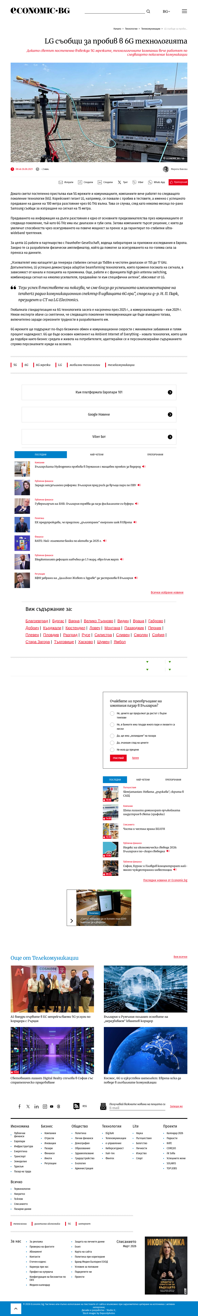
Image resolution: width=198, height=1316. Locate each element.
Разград (70, 635)
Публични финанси (44, 481)
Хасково (85, 642)
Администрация (84, 1168)
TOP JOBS (172, 1168)
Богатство (141, 1143)
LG (60, 365)
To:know (18, 1199)
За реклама (36, 1241)
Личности (141, 1148)
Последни (40, 454)
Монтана (112, 628)
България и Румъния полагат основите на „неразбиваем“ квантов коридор (136, 1019)
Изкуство (141, 1153)
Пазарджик (134, 628)
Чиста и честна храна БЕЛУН (144, 829)
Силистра (103, 635)
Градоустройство (84, 1158)
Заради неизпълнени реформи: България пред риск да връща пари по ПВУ (88, 485)
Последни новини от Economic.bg (165, 880)
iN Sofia (171, 1153)
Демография (82, 1143)
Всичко (16, 1182)
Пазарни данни (22, 1209)
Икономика (20, 1126)
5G (15, 365)
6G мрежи (43, 365)
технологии (20, 1223)
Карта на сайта (83, 1251)
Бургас (58, 621)
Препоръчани (155, 454)
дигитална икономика (47, 1223)
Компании (39, 462)
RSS (80, 1106)
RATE (169, 1143)
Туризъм (19, 1166)
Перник (154, 628)
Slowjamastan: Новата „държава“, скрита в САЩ (153, 793)
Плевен (32, 635)
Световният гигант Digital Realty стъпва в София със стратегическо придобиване (52, 1080)
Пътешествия (129, 787)
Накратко (19, 1194)
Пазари (48, 1148)
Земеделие (20, 1161)
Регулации (40, 574)
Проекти (170, 1126)
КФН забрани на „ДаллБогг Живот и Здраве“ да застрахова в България (86, 578)
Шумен (103, 642)
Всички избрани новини (167, 592)
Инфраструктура (23, 1146)
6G (26, 365)
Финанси (39, 536)
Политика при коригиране (90, 1256)
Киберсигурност (115, 1148)
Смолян (141, 635)
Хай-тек (110, 1153)
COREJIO (171, 1148)
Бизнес (47, 1126)
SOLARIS (171, 1163)
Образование (82, 1148)
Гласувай (118, 758)
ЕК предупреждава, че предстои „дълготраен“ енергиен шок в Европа (86, 522)
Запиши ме (176, 1106)
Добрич (32, 628)
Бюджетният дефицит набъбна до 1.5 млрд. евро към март (79, 559)
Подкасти (172, 1138)
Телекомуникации (150, 28)
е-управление (113, 1143)
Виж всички (180, 956)
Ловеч (95, 628)
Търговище (64, 642)
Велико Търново (98, 621)
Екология (80, 1163)
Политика (39, 518)
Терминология (22, 1189)
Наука (139, 1133)
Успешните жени (176, 1158)
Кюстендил (75, 628)
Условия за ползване (86, 1266)
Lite (136, 1126)
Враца (138, 621)
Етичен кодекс (38, 1261)
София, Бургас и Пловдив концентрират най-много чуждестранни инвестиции (155, 868)
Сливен (123, 635)
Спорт (139, 1158)
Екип (77, 1246)
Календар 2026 (175, 1133)
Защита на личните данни (90, 1241)
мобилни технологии (85, 365)
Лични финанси (84, 1138)
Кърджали (52, 628)
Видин (123, 621)
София (158, 635)
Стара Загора (38, 642)
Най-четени (96, 454)
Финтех (110, 1158)
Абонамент (36, 1251)
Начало (117, 28)
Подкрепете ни (83, 1271)
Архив (135, 758)
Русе (86, 635)
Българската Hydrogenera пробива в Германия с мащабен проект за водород (90, 466)
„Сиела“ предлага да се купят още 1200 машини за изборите (103, 920)
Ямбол (120, 642)
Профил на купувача (41, 1271)
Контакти (35, 1256)
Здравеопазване (84, 1153)
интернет (84, 1223)
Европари (19, 1141)
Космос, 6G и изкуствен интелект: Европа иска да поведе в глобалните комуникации (142, 1080)
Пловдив (51, 635)
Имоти (48, 1158)
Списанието (128, 824)
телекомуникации (121, 365)
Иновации (50, 1143)
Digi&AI (110, 1133)
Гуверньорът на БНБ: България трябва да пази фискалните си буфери (86, 503)
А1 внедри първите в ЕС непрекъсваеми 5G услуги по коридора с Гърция (50, 1019)
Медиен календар (40, 1285)
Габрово (155, 621)
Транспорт (20, 1156)
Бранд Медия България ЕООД (91, 1261)
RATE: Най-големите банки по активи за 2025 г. (71, 541)
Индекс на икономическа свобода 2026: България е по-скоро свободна (150, 849)
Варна (74, 621)
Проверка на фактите (42, 1246)
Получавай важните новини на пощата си (137, 1104)
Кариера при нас (39, 1266)
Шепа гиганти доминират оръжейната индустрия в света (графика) (151, 812)
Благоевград (37, 621)
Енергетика (20, 1151)
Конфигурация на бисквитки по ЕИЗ (48, 1278)
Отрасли (49, 1138)
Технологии (131, 28)
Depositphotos (107, 1313)
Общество (80, 1126)
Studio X (111, 1310)
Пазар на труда (22, 1171)
